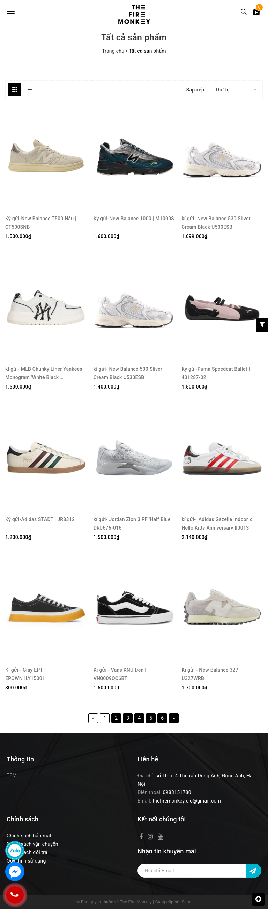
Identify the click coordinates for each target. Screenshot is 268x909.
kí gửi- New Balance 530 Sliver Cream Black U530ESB (215, 222)
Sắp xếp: (196, 90)
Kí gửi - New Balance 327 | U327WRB (211, 674)
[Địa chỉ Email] (199, 871)
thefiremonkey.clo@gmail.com (186, 801)
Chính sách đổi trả (27, 852)
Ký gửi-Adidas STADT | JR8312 (40, 519)
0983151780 (177, 792)
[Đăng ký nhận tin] (253, 871)
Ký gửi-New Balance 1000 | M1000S (134, 218)
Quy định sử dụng (26, 861)
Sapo (187, 902)
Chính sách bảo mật (29, 835)
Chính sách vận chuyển (32, 844)
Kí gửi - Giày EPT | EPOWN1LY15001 (25, 674)
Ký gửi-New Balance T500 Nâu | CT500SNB (40, 222)
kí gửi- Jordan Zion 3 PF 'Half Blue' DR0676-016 (133, 523)
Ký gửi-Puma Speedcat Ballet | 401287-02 (215, 373)
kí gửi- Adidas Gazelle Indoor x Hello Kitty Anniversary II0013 (216, 523)
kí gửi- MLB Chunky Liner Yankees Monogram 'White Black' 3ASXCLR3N (43, 373)
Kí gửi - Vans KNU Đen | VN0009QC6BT (120, 674)
